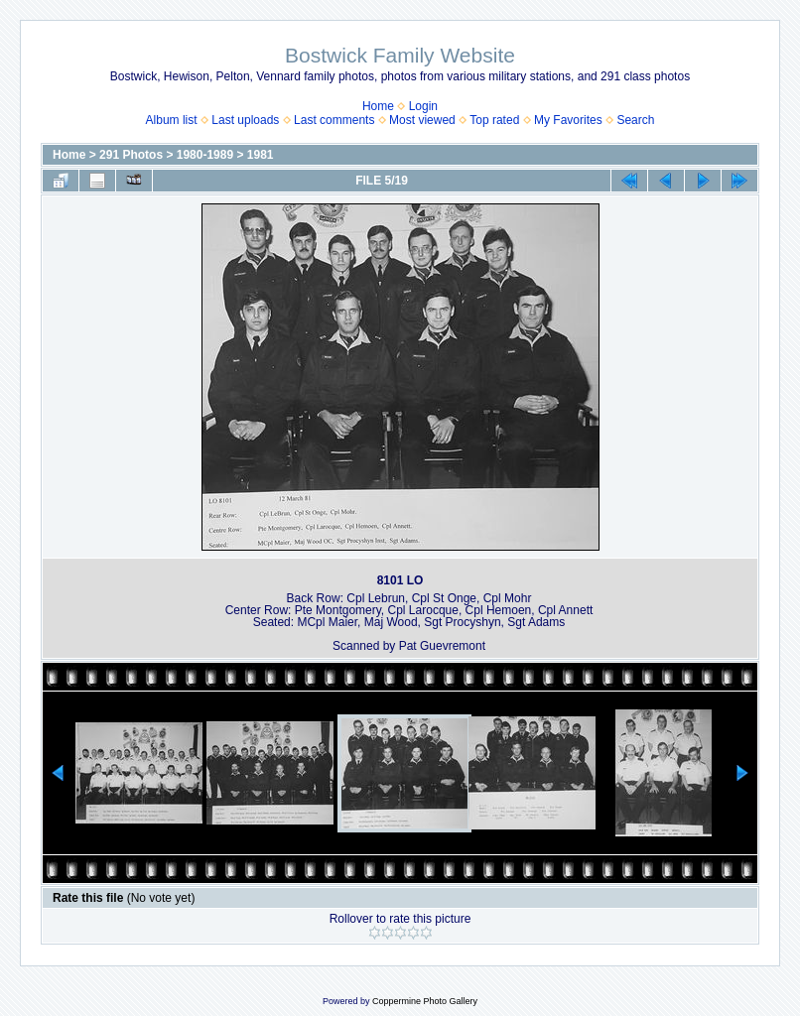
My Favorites (568, 120)
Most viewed (422, 120)
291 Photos (131, 155)
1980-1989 (205, 155)
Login (423, 106)
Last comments (334, 120)
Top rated (494, 120)
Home (378, 106)
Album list (172, 120)
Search (635, 120)
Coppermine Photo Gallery (424, 1001)
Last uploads (245, 120)
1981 (260, 155)
